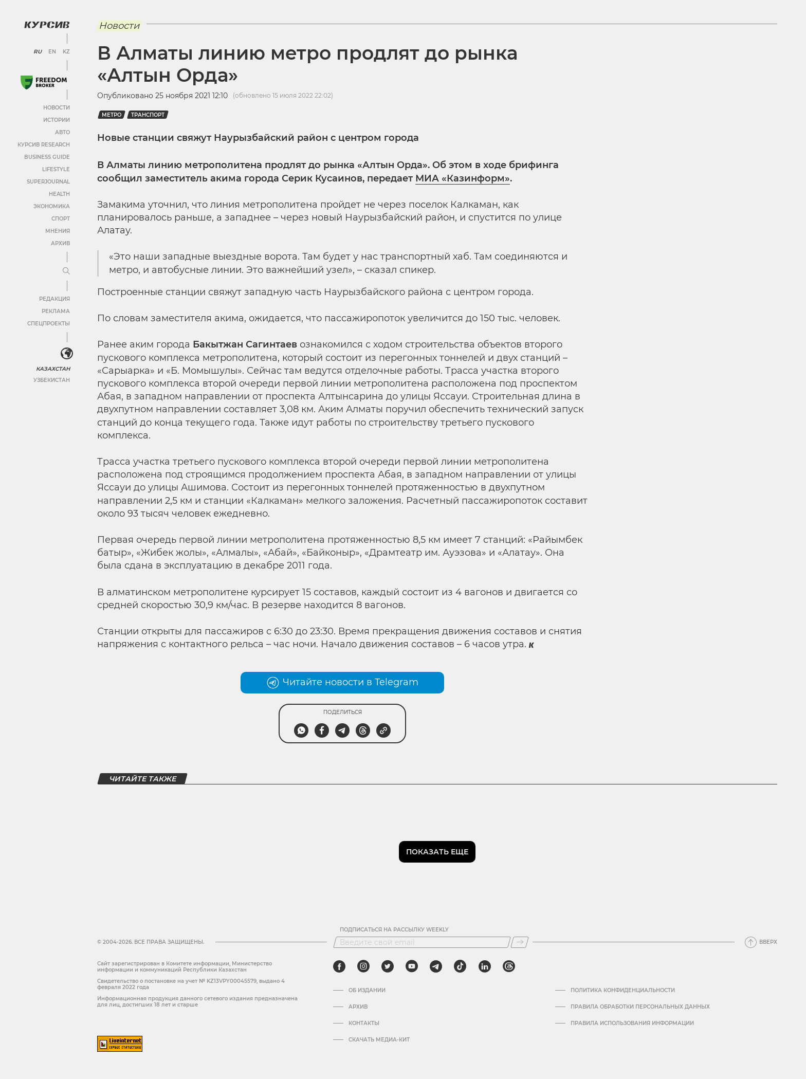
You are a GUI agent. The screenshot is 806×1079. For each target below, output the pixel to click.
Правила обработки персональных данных (640, 1007)
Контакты (364, 1023)
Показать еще (437, 851)
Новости (56, 107)
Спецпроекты (48, 323)
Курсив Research (43, 144)
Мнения (57, 230)
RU (37, 51)
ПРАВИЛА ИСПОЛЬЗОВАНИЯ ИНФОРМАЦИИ (632, 1023)
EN (52, 51)
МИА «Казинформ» (462, 178)
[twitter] (387, 966)
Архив (59, 243)
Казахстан (52, 368)
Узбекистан (51, 379)
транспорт (147, 115)
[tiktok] (460, 966)
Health (58, 193)
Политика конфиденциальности (623, 990)
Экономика (51, 206)
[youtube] (412, 966)
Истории (56, 119)
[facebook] (339, 966)
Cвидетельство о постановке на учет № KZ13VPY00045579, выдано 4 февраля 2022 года (191, 984)
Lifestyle (55, 169)
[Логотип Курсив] (46, 24)
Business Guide (46, 156)
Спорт (60, 218)
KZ (65, 51)
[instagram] (363, 966)
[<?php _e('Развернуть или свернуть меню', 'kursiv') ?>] (66, 353)
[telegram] (436, 966)
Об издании (367, 990)
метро (111, 115)
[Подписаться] (519, 942)
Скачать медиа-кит (379, 1040)
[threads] (509, 966)
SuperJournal (47, 181)
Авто (61, 132)
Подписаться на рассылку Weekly (394, 930)
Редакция (54, 298)
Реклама (55, 310)
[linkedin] (484, 966)
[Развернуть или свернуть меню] (65, 271)
